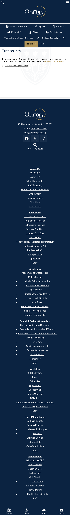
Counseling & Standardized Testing (37, 329)
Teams (35, 377)
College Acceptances (37, 350)
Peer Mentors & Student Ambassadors (37, 333)
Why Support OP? (35, 460)
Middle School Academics (37, 281)
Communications (35, 198)
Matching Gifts (35, 469)
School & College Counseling (35, 306)
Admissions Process (35, 225)
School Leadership (35, 181)
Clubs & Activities (35, 446)
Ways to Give (35, 464)
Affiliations (35, 398)
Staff (35, 263)
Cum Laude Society (37, 298)
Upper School (35, 289)
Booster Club (35, 390)
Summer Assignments (35, 311)
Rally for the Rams (35, 485)
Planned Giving (35, 490)
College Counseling (35, 337)
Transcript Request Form (16, 66)
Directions (35, 202)
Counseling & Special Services (35, 325)
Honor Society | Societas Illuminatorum (35, 242)
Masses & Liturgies (37, 429)
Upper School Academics (37, 294)
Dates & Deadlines (35, 229)
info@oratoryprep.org (54, 61)
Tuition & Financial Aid (35, 246)
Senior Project (37, 302)
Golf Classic (35, 477)
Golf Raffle (37, 481)
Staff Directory (35, 185)
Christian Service (35, 438)
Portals (44, 511)
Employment (35, 194)
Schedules (35, 381)
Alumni (34, 32)
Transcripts (35, 359)
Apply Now (35, 258)
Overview (37, 342)
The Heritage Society (37, 494)
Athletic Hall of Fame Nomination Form (35, 402)
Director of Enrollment (35, 216)
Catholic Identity (35, 421)
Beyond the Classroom (37, 285)
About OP (35, 177)
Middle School (35, 277)
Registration (35, 385)
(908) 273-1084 (39, 128)
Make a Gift (14, 32)
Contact (61, 511)
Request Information (35, 221)
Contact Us (35, 206)
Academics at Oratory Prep (35, 273)
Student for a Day (35, 233)
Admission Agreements (37, 346)
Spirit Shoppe (54, 32)
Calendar (58, 26)
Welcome (35, 173)
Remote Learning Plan (35, 315)
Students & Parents (16, 26)
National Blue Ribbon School (35, 189)
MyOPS (40, 26)
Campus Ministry (35, 425)
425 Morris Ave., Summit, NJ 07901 (35, 124)
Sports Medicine (35, 394)
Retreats (37, 433)
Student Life (35, 442)
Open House (35, 237)
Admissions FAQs (35, 250)
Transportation (35, 254)
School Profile (37, 354)
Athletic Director (35, 373)
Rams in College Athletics (35, 406)
